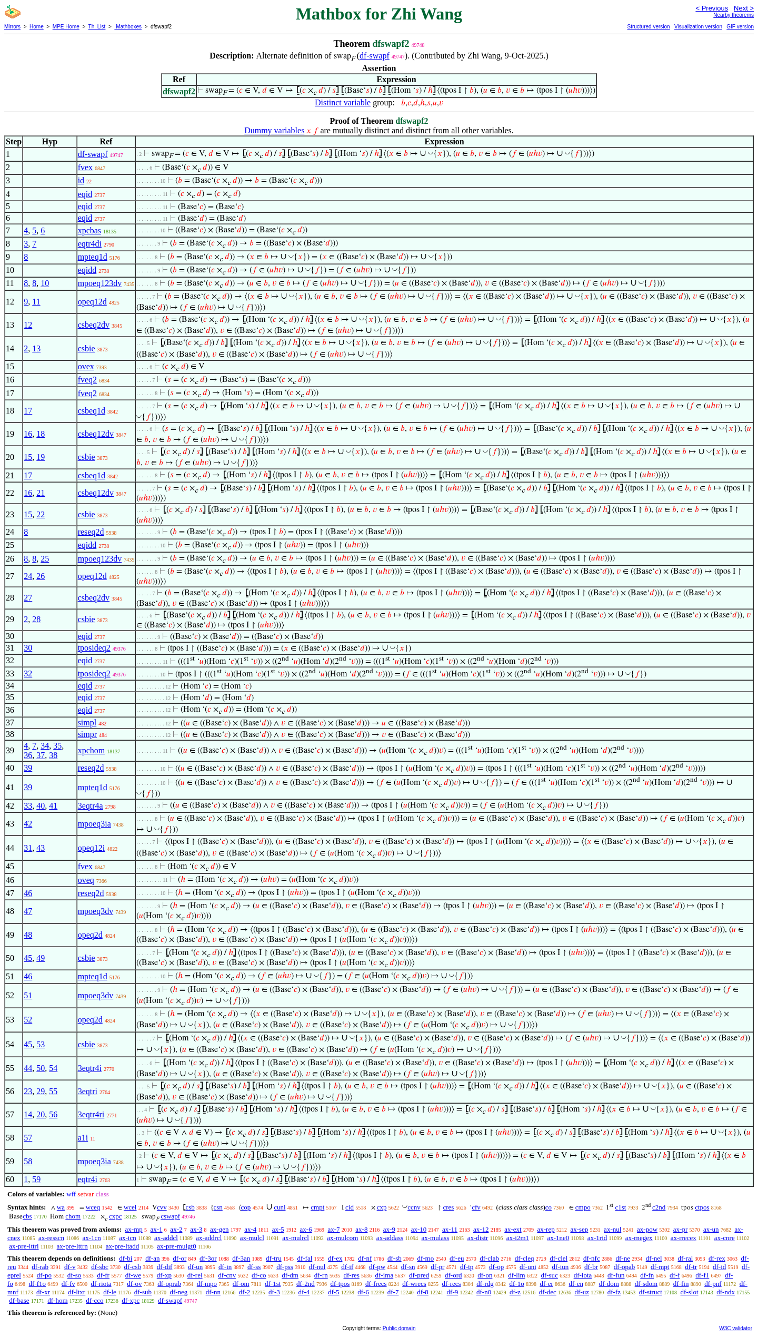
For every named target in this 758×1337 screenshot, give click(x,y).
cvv (162, 1207)
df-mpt (660, 1267)
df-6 (363, 1292)
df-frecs (375, 1283)
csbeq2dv (93, 324)
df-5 (334, 1292)
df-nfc (591, 1258)
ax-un (711, 1229)
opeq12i (91, 847)
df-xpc (130, 1300)
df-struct (650, 1292)
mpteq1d (92, 256)
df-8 (422, 1292)
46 (28, 893)
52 (28, 1019)
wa (61, 1207)
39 (28, 767)
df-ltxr (76, 1292)
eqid (85, 194)
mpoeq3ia (94, 823)
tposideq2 (94, 647)
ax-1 (157, 1229)
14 (28, 1114)
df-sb (394, 1258)
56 (53, 1114)
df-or (179, 1258)
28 (36, 619)
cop (246, 1207)
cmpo (583, 1207)
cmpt (317, 1207)
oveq (86, 880)
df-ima (384, 1275)
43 (40, 847)
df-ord (453, 1275)
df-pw (377, 1267)
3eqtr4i (90, 1068)
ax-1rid (597, 1238)
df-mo (425, 1258)
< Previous (711, 8)
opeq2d (90, 934)
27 (28, 597)
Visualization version (698, 27)
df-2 (245, 1292)
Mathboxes (128, 27)
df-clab (489, 1258)
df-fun (616, 1275)
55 (53, 1091)
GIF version (740, 27)
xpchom (91, 750)
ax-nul (612, 1229)
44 (28, 1068)
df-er (546, 1283)
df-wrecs (414, 1283)
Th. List (97, 27)
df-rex (717, 1258)
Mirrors (12, 27)
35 (57, 745)
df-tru (274, 1258)
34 (45, 745)
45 (28, 957)
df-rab (40, 1267)
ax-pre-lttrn (72, 1246)
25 (45, 558)
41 (53, 805)
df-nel (654, 1258)
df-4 (304, 1292)
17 (28, 410)
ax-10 (419, 1229)
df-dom (609, 1283)
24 (28, 576)
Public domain (399, 1328)
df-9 (452, 1292)
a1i (83, 1137)
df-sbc (99, 1267)
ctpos (702, 1207)
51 (28, 995)
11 (36, 301)
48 (28, 934)
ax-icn (127, 1238)
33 (28, 805)
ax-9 (389, 1229)
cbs (27, 1216)
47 (28, 911)
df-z (515, 1292)
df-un (195, 1267)
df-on (484, 1275)
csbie (86, 348)
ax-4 (250, 1229)
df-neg (178, 1292)
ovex (86, 366)
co (548, 1207)
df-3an (241, 1258)
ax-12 (481, 1229)
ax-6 (306, 1229)
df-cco (94, 1300)
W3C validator (735, 1328)
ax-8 (361, 1229)
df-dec (547, 1292)
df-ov (134, 1283)
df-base (19, 1300)
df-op (496, 1267)
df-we (133, 1275)
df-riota (101, 1283)
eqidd (87, 270)
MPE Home (66, 27)
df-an (152, 1258)
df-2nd (305, 1283)
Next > (744, 8)
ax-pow (647, 1229)
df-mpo (207, 1283)
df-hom (57, 1300)
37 (40, 755)
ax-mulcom (342, 1238)
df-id (719, 1267)
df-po (44, 1275)
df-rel (195, 1275)
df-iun (560, 1267)
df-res (351, 1275)
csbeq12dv (96, 433)
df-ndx (725, 1292)
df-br (591, 1267)
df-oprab (169, 1283)
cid (349, 1207)
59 (36, 1179)
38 (53, 755)
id (81, 180)
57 (28, 1137)
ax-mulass (436, 1238)
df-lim (516, 1275)
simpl (87, 722)
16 (28, 433)
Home (36, 27)
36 (28, 755)
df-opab (624, 1267)
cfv (476, 1207)
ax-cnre (724, 1238)
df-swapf (375, 55)
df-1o (517, 1283)
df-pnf (713, 1283)
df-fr (103, 1275)
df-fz (614, 1292)
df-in (225, 1267)
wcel (130, 1207)
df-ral (685, 1258)
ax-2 (176, 1229)
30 (28, 647)
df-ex (335, 1258)
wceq (93, 1207)
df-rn (321, 1275)
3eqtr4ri (91, 1114)
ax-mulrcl (295, 1238)
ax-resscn (51, 1238)
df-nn (213, 1292)
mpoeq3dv (96, 911)
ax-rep (545, 1229)
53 (40, 1044)
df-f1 (702, 1275)
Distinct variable (343, 102)
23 (28, 1091)
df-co (259, 1275)
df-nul (317, 1267)
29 (40, 1091)
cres (448, 1207)
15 (28, 457)
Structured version (648, 27)
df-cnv (227, 1275)
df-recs (451, 1283)
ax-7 (333, 1229)
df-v (70, 1267)
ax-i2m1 (517, 1238)
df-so (74, 1275)
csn (218, 1207)
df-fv (68, 1283)
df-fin (681, 1283)
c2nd (658, 1207)
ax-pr (680, 1229)
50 (40, 1068)
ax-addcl (166, 1238)
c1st (620, 1207)
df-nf (365, 1258)
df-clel (558, 1258)
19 (40, 457)
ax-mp (134, 1229)
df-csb (133, 1267)
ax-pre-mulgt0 (176, 1246)
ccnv (414, 1207)
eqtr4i (87, 1179)
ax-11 (449, 1229)
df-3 (274, 1292)
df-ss (254, 1267)
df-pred (419, 1275)
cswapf (170, 1216)
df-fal (304, 1258)
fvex (85, 167)
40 (40, 805)
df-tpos (340, 1283)
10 (45, 283)
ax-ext (512, 1229)
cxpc (115, 1216)
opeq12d (92, 301)
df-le (109, 1292)
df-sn (408, 1267)
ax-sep (579, 1229)
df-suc (549, 1275)
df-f (675, 1275)
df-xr (43, 1292)
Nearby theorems (733, 15)
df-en (576, 1283)
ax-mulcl (252, 1238)
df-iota (583, 1275)
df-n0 (483, 1292)
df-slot (690, 1292)
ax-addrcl (209, 1238)
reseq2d (91, 531)
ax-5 (278, 1229)
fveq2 (87, 379)
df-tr (691, 1267)
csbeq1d (91, 410)
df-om (241, 1283)
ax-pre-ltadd (122, 1246)
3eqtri (87, 1091)
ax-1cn (91, 1238)
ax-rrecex (683, 1238)
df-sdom (646, 1283)
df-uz (582, 1292)
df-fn (647, 1275)
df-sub (143, 1292)
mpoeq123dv (100, 283)
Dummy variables (274, 130)
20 (40, 1114)
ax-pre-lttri (23, 1246)
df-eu (457, 1258)
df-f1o (37, 1283)
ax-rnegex (639, 1238)
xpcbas (89, 230)
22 (40, 514)
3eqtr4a (90, 805)
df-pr (437, 1267)
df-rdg (485, 1283)
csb (189, 1207)
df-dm (290, 1275)
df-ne (622, 1258)
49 (40, 957)
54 (53, 1068)
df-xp (164, 1275)
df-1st (273, 1283)
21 (40, 492)
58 (28, 1161)
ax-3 (196, 1229)
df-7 (393, 1292)
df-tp (466, 1267)
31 (28, 847)
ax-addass (389, 1238)
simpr (87, 734)
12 (28, 324)
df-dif (165, 1267)
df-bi (125, 1258)
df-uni (528, 1267)
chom (73, 1216)
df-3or (208, 1258)
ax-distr (477, 1238)
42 (28, 823)
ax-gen (219, 1229)
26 (40, 576)
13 (36, 348)
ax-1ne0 (558, 1238)
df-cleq (524, 1258)
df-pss (284, 1267)
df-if (347, 1267)
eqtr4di (90, 243)
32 (28, 673)
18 (40, 433)
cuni (279, 1207)
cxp (382, 1207)
